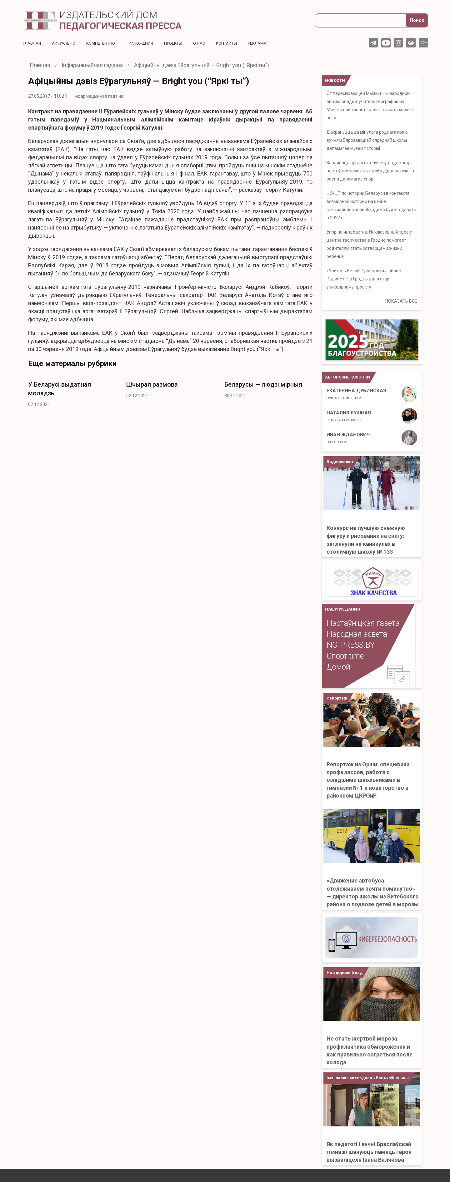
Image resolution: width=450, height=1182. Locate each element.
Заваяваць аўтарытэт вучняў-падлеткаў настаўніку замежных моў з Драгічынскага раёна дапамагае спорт (370, 170)
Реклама (273, 43)
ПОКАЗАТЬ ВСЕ (401, 301)
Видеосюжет (340, 461)
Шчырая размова (152, 384)
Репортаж (337, 698)
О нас (210, 43)
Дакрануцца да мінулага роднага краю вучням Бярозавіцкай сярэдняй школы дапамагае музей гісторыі (367, 140)
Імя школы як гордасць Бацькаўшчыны (368, 1078)
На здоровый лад (344, 972)
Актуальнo (66, 43)
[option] (72, 392)
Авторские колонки (347, 377)
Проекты (183, 43)
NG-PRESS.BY (351, 645)
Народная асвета (357, 634)
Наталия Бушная (349, 416)
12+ (424, 43)
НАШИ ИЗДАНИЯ (342, 609)
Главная (32, 43)
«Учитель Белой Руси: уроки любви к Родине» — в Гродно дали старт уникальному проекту (364, 278)
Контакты (240, 43)
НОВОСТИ (335, 80)
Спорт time (345, 655)
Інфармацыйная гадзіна (98, 96)
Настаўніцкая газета (363, 623)
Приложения (147, 43)
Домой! (339, 666)
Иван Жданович (348, 438)
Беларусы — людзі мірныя (263, 384)
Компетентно (106, 43)
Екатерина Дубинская (356, 394)
